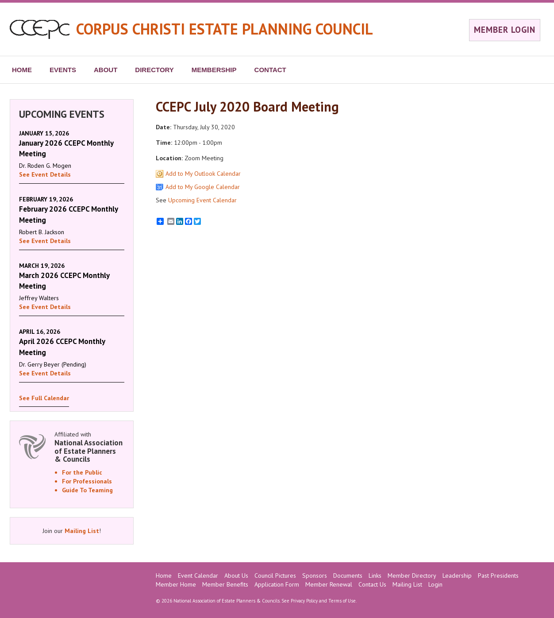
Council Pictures (275, 575)
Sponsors (314, 575)
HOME (22, 69)
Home (164, 575)
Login (435, 584)
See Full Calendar (44, 398)
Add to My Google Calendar (202, 187)
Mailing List (82, 531)
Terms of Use (342, 601)
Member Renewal (328, 584)
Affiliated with (89, 447)
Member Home (176, 584)
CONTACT (270, 69)
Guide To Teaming (87, 490)
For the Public (82, 472)
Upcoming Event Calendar (202, 200)
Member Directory (412, 575)
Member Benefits (225, 584)
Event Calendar (198, 575)
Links (375, 575)
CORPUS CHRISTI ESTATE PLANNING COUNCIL (224, 29)
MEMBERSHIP (214, 69)
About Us (236, 575)
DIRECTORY (154, 69)
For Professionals (87, 481)
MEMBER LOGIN (504, 29)
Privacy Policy (304, 601)
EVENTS (63, 69)
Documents (347, 575)
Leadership (457, 575)
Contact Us (372, 584)
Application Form (276, 584)
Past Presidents (498, 575)
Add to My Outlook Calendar (203, 174)
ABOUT (105, 69)
